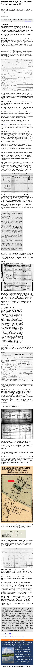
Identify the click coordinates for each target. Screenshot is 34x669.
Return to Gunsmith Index (7, 634)
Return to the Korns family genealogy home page (12, 636)
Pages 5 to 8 (6, 124)
